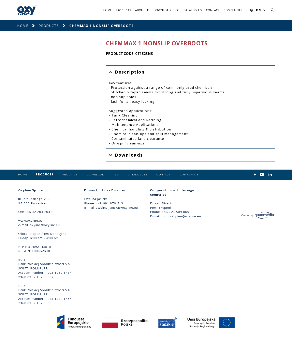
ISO (177, 10)
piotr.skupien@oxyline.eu (181, 216)
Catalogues (193, 10)
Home (107, 10)
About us (142, 10)
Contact (213, 10)
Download (162, 10)
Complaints (233, 10)
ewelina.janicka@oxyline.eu (117, 207)
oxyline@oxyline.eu (45, 225)
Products (123, 10)
